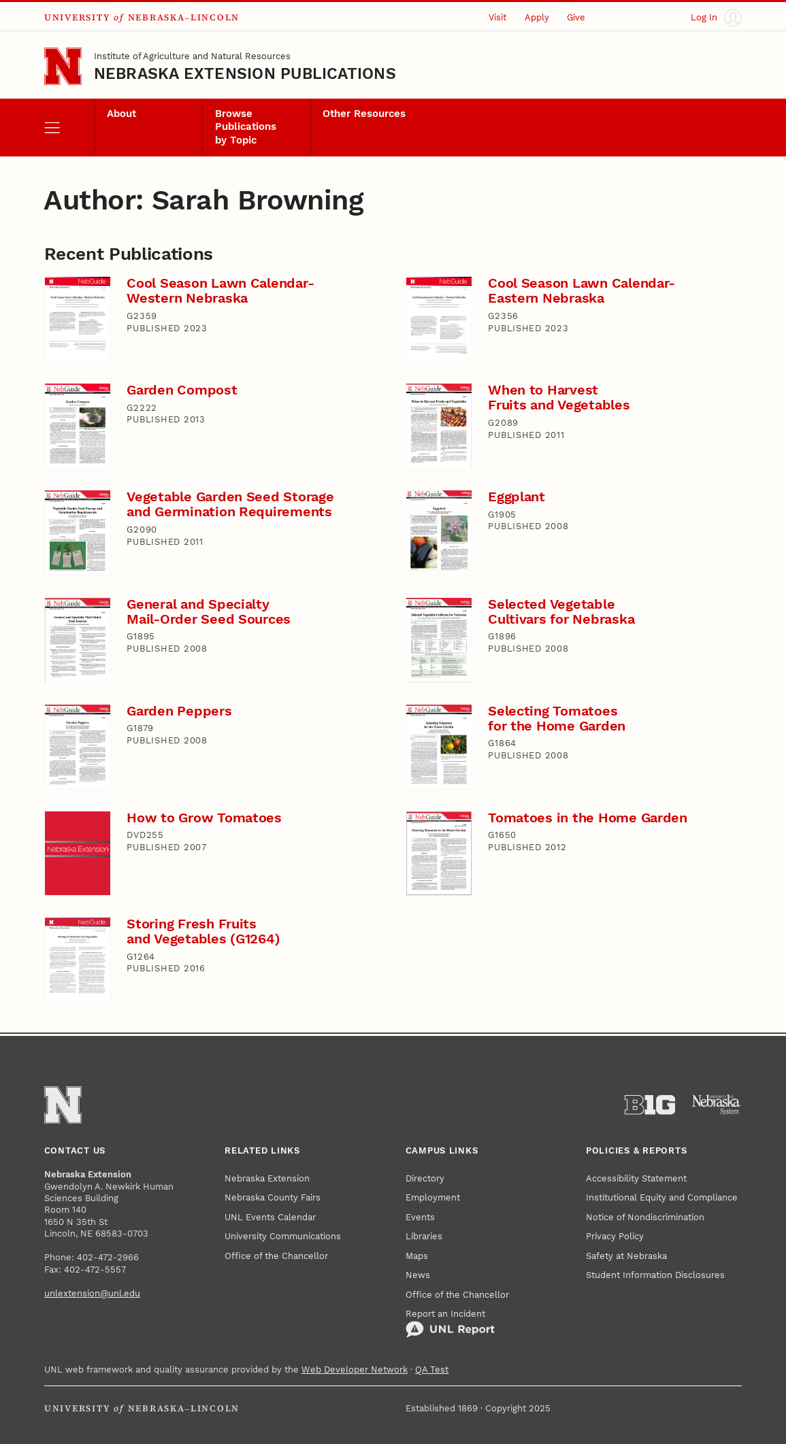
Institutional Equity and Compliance (662, 1197)
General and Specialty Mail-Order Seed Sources (209, 612)
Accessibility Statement (636, 1178)
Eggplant (516, 497)
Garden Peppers (179, 711)
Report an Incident (450, 1323)
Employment (433, 1197)
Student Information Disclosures (655, 1275)
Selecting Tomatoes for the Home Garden (556, 718)
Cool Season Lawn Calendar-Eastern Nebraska (581, 290)
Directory (425, 1178)
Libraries (424, 1236)
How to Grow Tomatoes (204, 818)
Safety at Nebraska (626, 1256)
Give (576, 17)
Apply (537, 17)
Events (420, 1217)
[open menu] (69, 127)
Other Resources (364, 113)
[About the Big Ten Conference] (650, 1104)
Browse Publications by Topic (245, 126)
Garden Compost (182, 390)
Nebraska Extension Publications (245, 73)
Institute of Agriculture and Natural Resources (192, 56)
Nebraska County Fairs (273, 1197)
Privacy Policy (615, 1236)
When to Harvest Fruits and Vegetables (558, 397)
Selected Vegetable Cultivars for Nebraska (561, 612)
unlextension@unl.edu (92, 1293)
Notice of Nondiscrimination (645, 1217)
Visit (497, 17)
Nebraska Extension (267, 1178)
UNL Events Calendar (270, 1217)
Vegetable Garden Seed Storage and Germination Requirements (230, 504)
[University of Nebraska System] (716, 1104)
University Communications (283, 1236)
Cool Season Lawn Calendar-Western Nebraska (220, 290)
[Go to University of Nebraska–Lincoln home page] (63, 66)
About (121, 113)
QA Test (431, 1369)
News (418, 1275)
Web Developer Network (354, 1369)
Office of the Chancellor (276, 1256)
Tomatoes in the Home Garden (587, 818)
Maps (417, 1256)
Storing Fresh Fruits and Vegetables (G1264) (203, 931)
